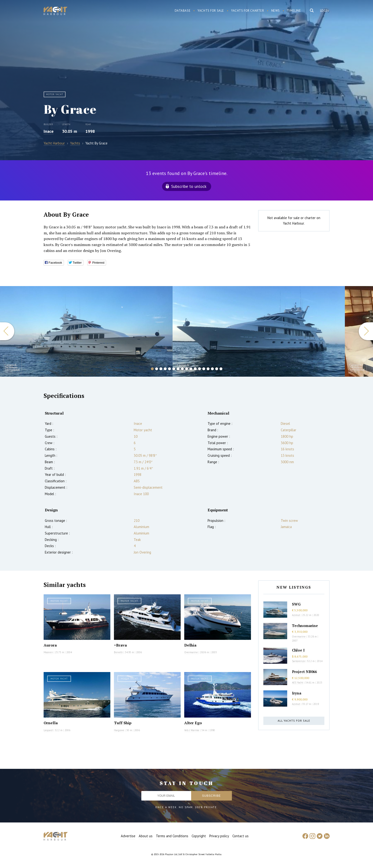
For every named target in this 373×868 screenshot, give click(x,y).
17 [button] (221, 368)
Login (324, 11)
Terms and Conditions (172, 836)
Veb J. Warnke (191, 730)
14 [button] (208, 368)
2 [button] (156, 368)
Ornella (51, 722)
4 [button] (165, 368)
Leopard (48, 730)
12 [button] (199, 368)
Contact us (240, 836)
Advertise (128, 836)
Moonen (48, 652)
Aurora (50, 645)
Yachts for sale (211, 11)
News (275, 11)
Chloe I (298, 650)
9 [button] (186, 368)
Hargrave (119, 730)
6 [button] (173, 368)
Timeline (294, 11)
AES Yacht (297, 682)
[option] (259, 331)
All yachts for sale (294, 720)
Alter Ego (193, 722)
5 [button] (169, 368)
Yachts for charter (247, 11)
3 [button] (160, 368)
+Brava (120, 645)
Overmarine (191, 652)
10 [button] (190, 368)
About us (146, 836)
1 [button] (152, 368)
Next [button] (366, 331)
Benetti (118, 652)
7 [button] (178, 368)
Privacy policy (219, 836)
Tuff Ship (123, 722)
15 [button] (212, 368)
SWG (296, 604)
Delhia (190, 645)
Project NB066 (304, 671)
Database (183, 11)
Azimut (296, 615)
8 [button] (182, 368)
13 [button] (203, 368)
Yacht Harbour (55, 11)
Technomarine (305, 625)
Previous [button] (7, 331)
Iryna (296, 693)
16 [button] (216, 368)
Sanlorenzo (298, 661)
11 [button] (195, 368)
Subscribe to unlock (188, 186)
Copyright (199, 836)
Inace (49, 131)
